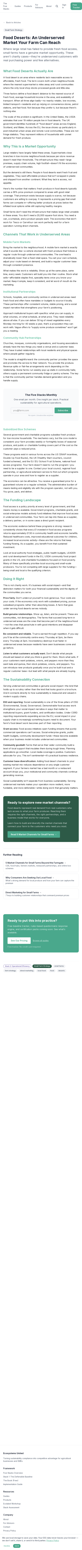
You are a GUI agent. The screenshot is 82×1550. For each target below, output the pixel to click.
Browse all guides (41, 940)
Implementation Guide (12, 1484)
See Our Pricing (19, 940)
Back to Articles (12, 22)
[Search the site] (57, 6)
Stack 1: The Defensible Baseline (17, 1477)
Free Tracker (76, 6)
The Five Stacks (7, 6)
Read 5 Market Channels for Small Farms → (34, 834)
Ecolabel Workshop (12, 1504)
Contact (6, 1527)
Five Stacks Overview (13, 1473)
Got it (17, 1546)
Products (28, 6)
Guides (18, 6)
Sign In (64, 6)
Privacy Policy (9, 1530)
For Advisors (39, 6)
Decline (7, 1546)
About (48, 6)
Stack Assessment (11, 1507)
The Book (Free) (10, 1480)
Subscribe (63, 410)
